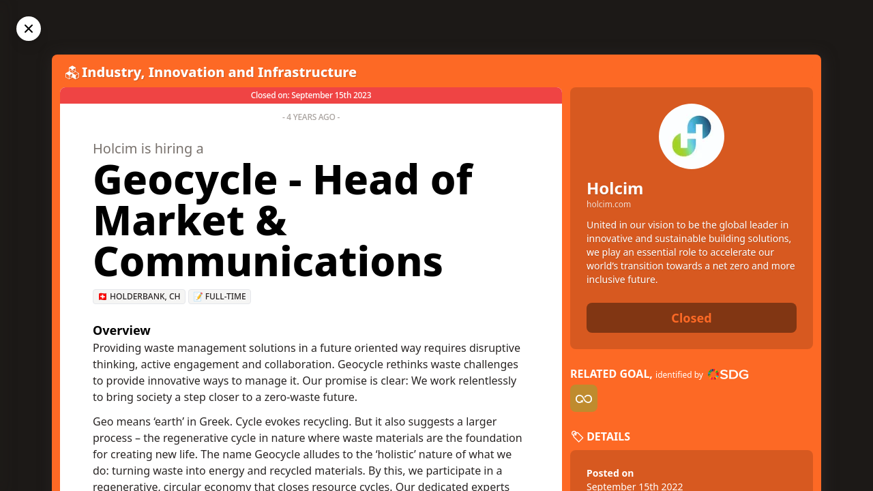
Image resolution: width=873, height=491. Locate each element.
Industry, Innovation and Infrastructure (219, 72)
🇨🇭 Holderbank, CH (139, 296)
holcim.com (609, 204)
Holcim (615, 188)
